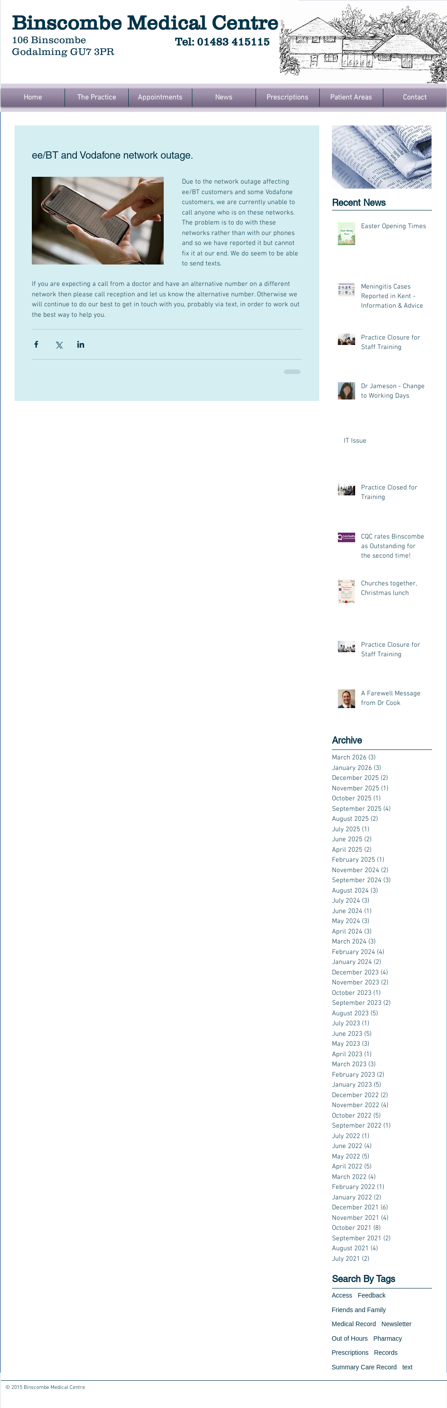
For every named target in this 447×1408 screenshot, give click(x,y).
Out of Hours (350, 1338)
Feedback (372, 1295)
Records (385, 1352)
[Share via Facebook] (36, 344)
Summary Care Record (364, 1367)
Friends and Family (359, 1309)
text (407, 1367)
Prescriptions (350, 1352)
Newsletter (397, 1324)
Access (342, 1295)
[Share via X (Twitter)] (58, 344)
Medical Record (354, 1324)
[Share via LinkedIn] (80, 344)
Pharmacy (387, 1338)
